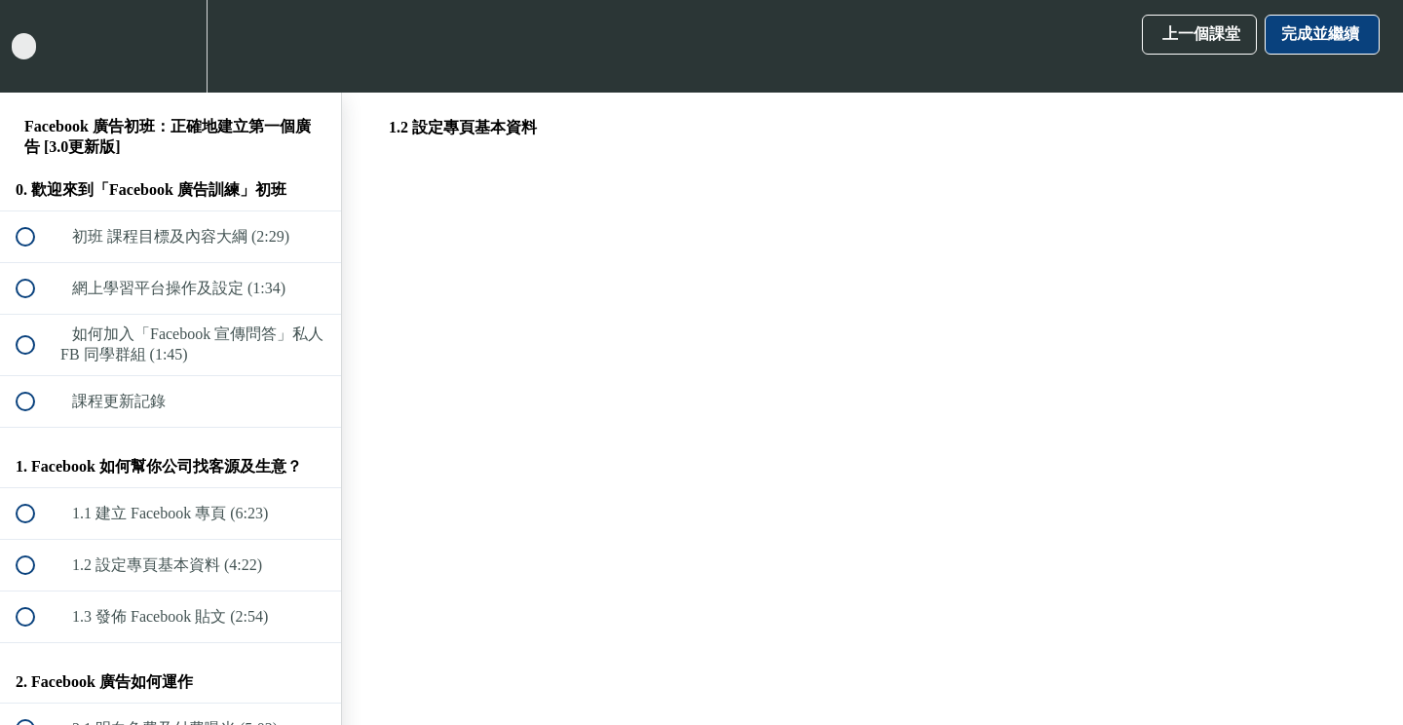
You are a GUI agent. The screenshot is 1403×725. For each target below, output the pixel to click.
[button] (36, 46)
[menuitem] (170, 46)
